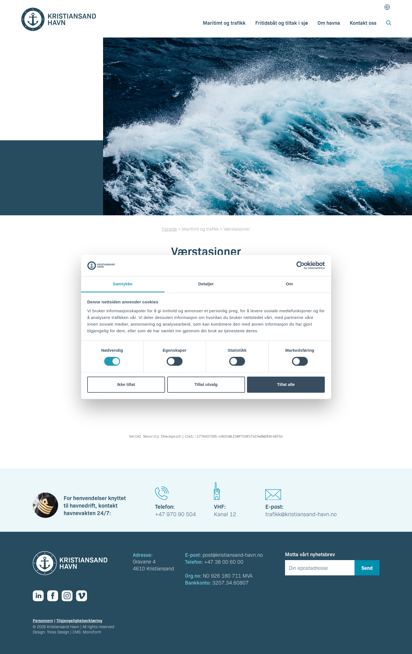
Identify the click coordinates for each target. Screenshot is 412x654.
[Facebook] (54, 595)
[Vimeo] (83, 595)
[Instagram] (69, 595)
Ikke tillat (126, 384)
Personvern (43, 620)
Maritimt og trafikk (224, 22)
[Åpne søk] (388, 24)
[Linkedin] (40, 595)
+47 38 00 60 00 (223, 561)
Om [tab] (289, 283)
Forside (169, 229)
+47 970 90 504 (175, 514)
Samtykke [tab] (123, 283)
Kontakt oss (363, 22)
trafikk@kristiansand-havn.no (301, 514)
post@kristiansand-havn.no (233, 554)
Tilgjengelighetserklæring (79, 620)
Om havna (329, 22)
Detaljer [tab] (206, 283)
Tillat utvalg (206, 384)
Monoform (92, 631)
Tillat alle (286, 384)
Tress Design (58, 631)
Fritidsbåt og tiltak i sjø (281, 22)
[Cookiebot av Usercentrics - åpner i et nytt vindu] (300, 265)
